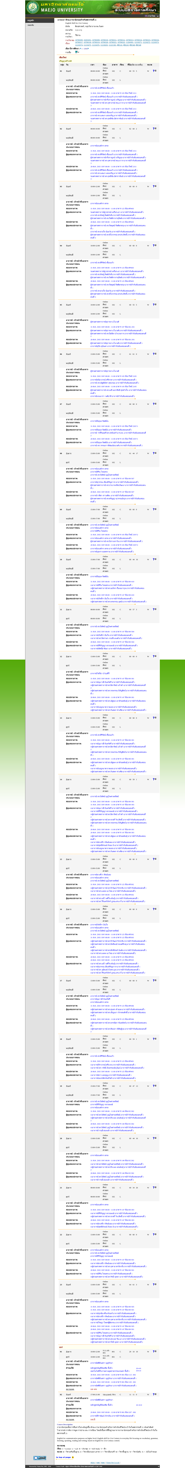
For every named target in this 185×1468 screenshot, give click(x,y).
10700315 (146, 40)
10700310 (104, 40)
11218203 (104, 45)
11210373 (155, 42)
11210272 (146, 42)
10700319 (96, 42)
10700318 (87, 42)
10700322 (121, 42)
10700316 (155, 40)
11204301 (129, 42)
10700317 (79, 42)
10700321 (113, 42)
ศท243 (126, 45)
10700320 (104, 42)
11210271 (138, 42)
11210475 (87, 45)
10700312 (121, 40)
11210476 (95, 45)
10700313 (129, 40)
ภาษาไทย (150, 16)
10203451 (87, 40)
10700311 (113, 40)
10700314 (138, 40)
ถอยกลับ (31, 25)
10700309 (79, 40)
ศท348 (132, 45)
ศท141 (119, 45)
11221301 (112, 45)
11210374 (79, 45)
